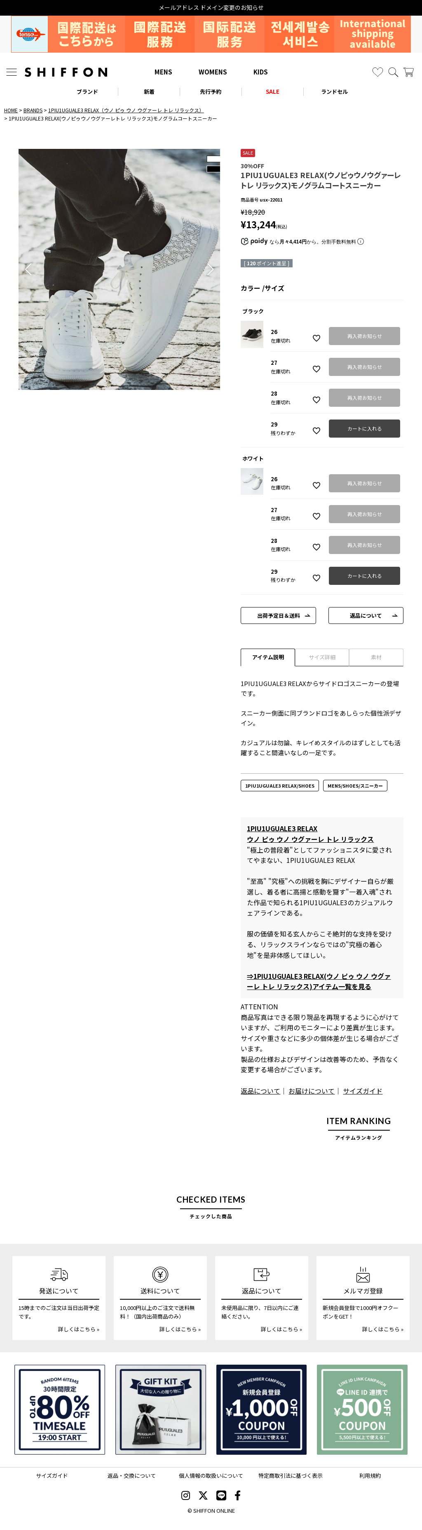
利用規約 (370, 1475)
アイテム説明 (268, 657)
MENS (163, 71)
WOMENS (213, 71)
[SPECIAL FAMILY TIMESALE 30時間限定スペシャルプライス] (59, 1410)
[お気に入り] (377, 72)
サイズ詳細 (322, 657)
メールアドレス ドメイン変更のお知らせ (211, 8)
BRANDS (32, 110)
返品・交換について (132, 1475)
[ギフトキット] (160, 1410)
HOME (11, 110)
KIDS (260, 71)
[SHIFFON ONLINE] (66, 72)
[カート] (408, 72)
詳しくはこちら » (78, 1329)
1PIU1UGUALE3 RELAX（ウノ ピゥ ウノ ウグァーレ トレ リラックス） (126, 110)
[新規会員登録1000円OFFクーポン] (261, 1410)
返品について (366, 615)
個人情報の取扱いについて (211, 1475)
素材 (376, 657)
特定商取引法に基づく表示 (290, 1475)
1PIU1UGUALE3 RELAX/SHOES (279, 785)
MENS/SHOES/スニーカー (355, 785)
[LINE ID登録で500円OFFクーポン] (362, 1410)
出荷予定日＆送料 (278, 615)
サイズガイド (362, 1091)
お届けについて (311, 1091)
